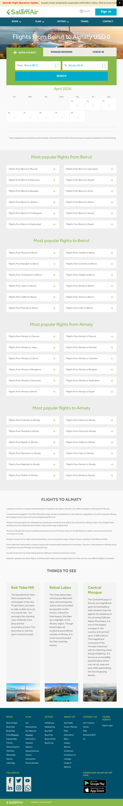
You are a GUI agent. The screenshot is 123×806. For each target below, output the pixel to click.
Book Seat (10, 727)
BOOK (15, 22)
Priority (9, 743)
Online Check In (12, 747)
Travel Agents (85, 23)
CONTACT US (108, 23)
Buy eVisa (49, 735)
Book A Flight (12, 723)
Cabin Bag (10, 763)
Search (61, 76)
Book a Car (49, 743)
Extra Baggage (12, 735)
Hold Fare (10, 751)
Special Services (32, 751)
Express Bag (11, 739)
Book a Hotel (50, 739)
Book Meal (10, 731)
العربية (85, 11)
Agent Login (107, 726)
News (66, 739)
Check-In (98, 52)
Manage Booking (61, 52)
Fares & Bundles (32, 763)
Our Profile (68, 723)
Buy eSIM (48, 731)
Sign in (106, 12)
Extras (61, 22)
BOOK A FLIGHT (24, 53)
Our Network (31, 731)
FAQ (85, 731)
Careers (67, 743)
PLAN (38, 22)
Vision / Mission (70, 727)
